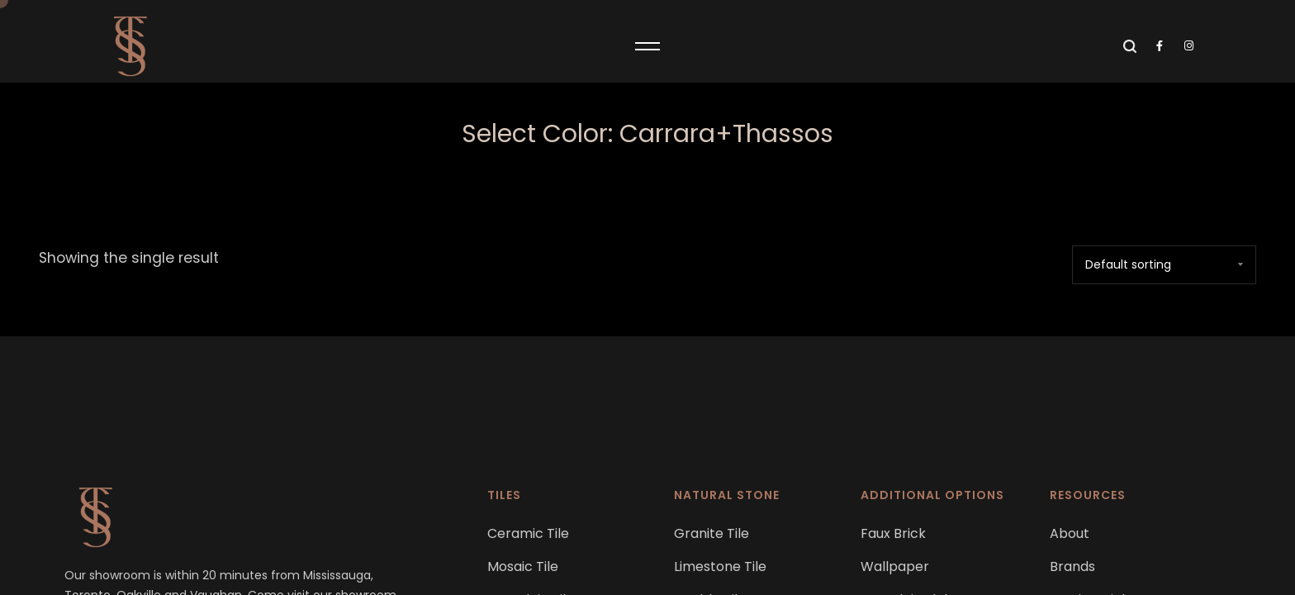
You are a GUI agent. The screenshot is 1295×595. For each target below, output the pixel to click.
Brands (1072, 566)
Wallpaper (895, 566)
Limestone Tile (720, 566)
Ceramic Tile (528, 533)
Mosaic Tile (522, 566)
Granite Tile (711, 533)
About (1069, 533)
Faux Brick (893, 533)
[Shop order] (1164, 264)
